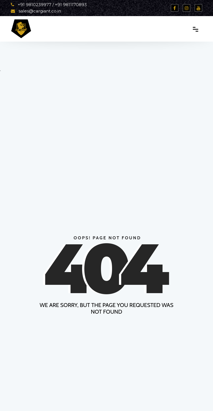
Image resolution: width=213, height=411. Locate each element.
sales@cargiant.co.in (36, 11)
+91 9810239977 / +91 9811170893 (49, 4)
